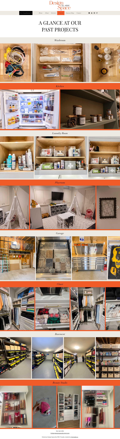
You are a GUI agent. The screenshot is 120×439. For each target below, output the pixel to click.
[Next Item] (118, 62)
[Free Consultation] (25, 13)
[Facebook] (97, 13)
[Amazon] (92, 13)
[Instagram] (94, 13)
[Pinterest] (89, 13)
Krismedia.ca (74, 437)
